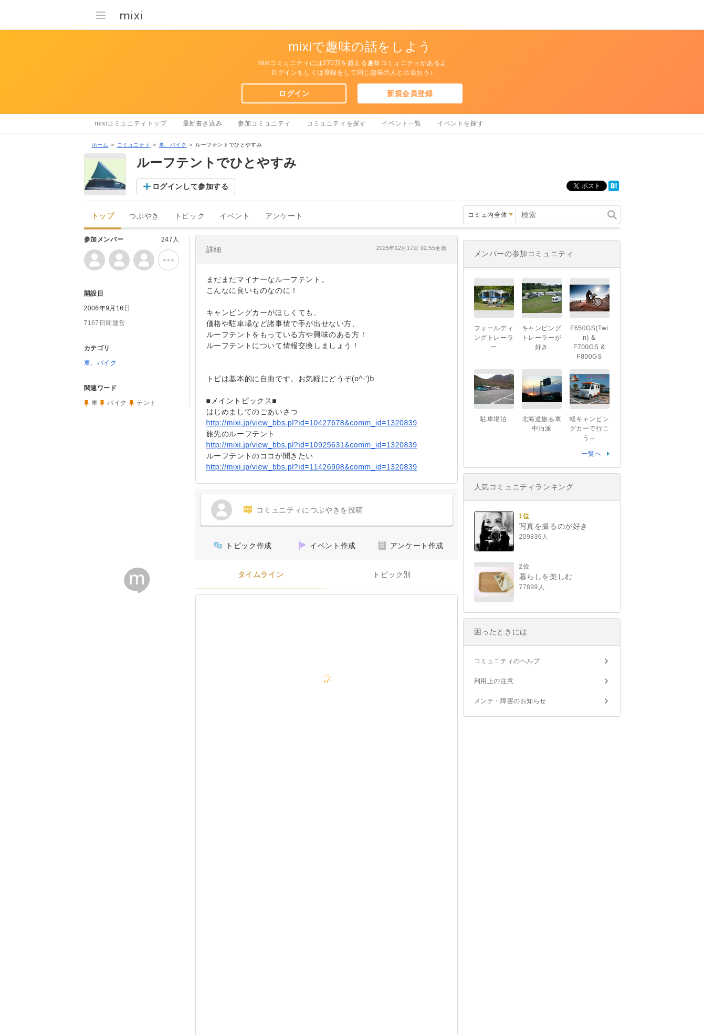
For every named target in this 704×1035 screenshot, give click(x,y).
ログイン (294, 93)
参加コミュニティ (264, 123)
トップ (102, 216)
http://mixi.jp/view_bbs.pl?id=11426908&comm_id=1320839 (311, 467)
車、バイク (173, 145)
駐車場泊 (493, 419)
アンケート (284, 216)
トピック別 (392, 575)
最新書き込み (203, 123)
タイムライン (261, 575)
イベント (234, 216)
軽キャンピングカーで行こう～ (590, 428)
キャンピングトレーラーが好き (542, 338)
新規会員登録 (410, 93)
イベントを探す (460, 123)
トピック (189, 216)
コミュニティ (134, 145)
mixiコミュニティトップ (131, 123)
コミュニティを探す (336, 123)
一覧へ (592, 453)
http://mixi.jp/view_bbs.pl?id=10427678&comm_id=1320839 (311, 423)
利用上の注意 (494, 681)
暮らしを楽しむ (546, 576)
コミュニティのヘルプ (507, 661)
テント (146, 402)
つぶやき (144, 216)
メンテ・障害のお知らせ (510, 701)
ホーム (100, 145)
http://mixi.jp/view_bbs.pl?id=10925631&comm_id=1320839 (311, 445)
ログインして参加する (190, 186)
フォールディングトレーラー (494, 338)
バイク (117, 402)
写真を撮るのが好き (553, 526)
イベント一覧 (402, 123)
